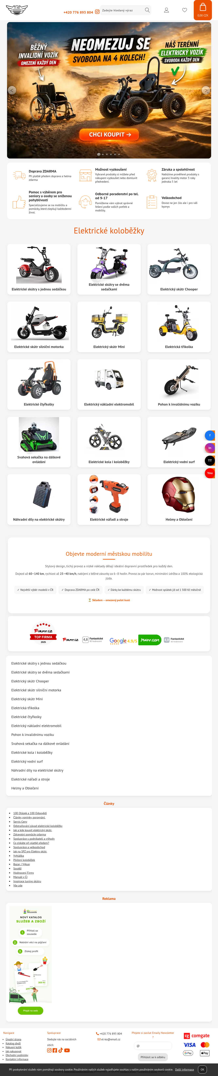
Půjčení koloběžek (24, 860)
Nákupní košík (13, 1047)
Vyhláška (18, 856)
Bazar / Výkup (21, 864)
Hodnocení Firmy (23, 873)
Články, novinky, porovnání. (29, 817)
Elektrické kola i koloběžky (109, 461)
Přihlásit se (166, 10)
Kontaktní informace (17, 1059)
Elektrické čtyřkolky (39, 404)
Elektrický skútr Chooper (179, 289)
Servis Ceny (20, 821)
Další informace (184, 1069)
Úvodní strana (13, 1039)
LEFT (12, 90)
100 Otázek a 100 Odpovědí (30, 813)
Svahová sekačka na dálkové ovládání (39, 459)
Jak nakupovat (13, 1051)
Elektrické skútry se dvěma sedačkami (108, 286)
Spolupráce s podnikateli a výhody (34, 838)
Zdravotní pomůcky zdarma (29, 834)
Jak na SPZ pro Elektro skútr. (30, 851)
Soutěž (17, 868)
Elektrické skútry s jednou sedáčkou (38, 289)
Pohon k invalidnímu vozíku (179, 404)
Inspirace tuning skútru (27, 881)
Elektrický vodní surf (27, 761)
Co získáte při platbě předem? (31, 843)
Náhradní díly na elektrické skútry (39, 519)
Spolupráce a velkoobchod (29, 847)
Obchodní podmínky (17, 1055)
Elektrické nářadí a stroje (109, 519)
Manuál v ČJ (20, 877)
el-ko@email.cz (109, 1039)
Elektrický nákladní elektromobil (109, 404)
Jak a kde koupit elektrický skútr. (32, 830)
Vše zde (17, 885)
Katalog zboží (13, 1043)
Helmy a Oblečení (179, 519)
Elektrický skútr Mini (109, 346)
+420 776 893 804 (78, 12)
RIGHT (206, 90)
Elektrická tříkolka (179, 346)
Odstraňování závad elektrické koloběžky (37, 826)
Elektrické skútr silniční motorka (39, 346)
